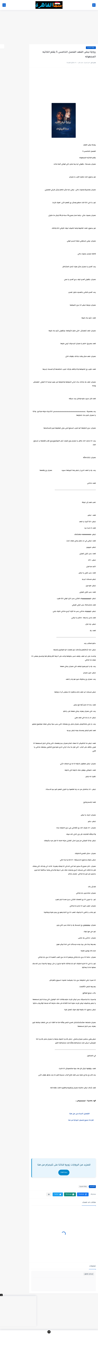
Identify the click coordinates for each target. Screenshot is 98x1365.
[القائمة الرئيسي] (94, 5)
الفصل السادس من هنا (80, 1114)
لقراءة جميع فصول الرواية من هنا (81, 1120)
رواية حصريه (90, 47)
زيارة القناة (63, 1172)
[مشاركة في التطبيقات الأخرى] (48, 1194)
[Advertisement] (49, 27)
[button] (83, 1194)
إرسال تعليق (88, 1274)
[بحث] (4, 5)
